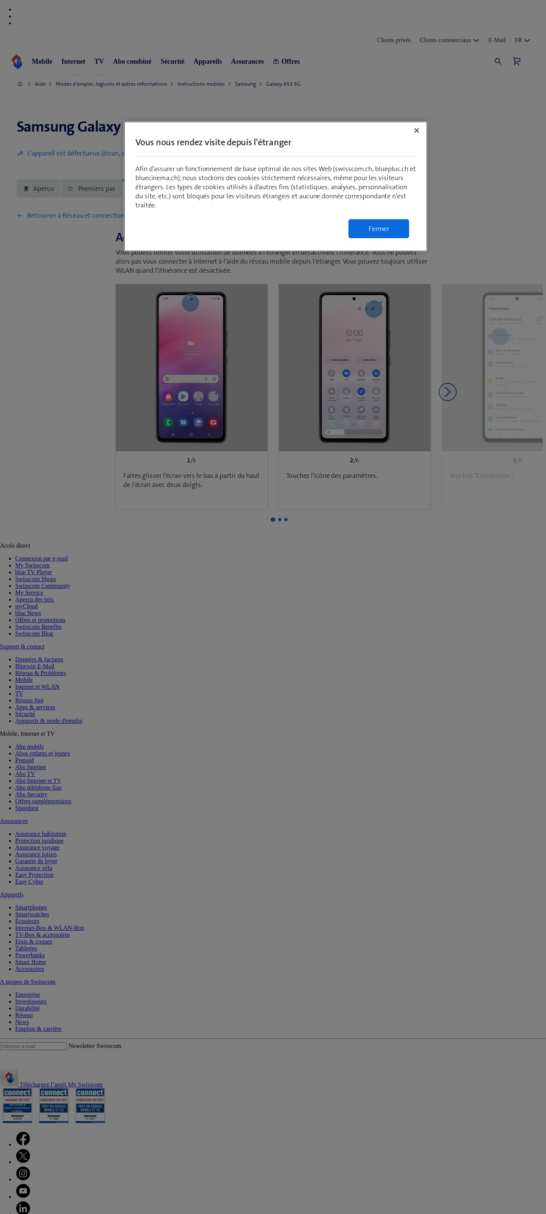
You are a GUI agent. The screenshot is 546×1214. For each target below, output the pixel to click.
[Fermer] (416, 130)
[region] (275, 186)
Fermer (379, 228)
